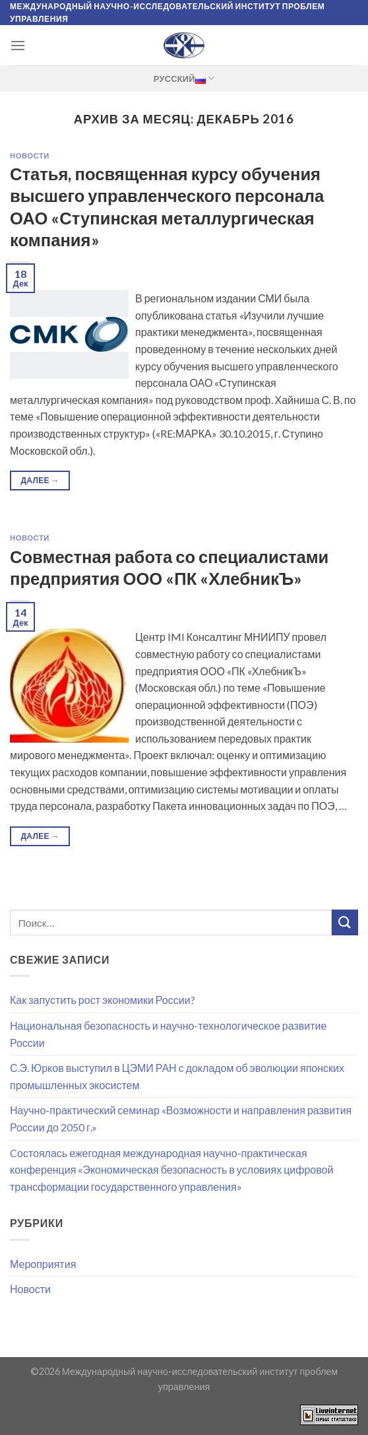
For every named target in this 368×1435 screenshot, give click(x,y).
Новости (29, 155)
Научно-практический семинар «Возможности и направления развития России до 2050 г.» (181, 1118)
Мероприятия (43, 1263)
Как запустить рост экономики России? (102, 999)
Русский (184, 78)
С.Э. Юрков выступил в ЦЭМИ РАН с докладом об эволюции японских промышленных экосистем (177, 1076)
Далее (39, 480)
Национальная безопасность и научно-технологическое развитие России (168, 1034)
